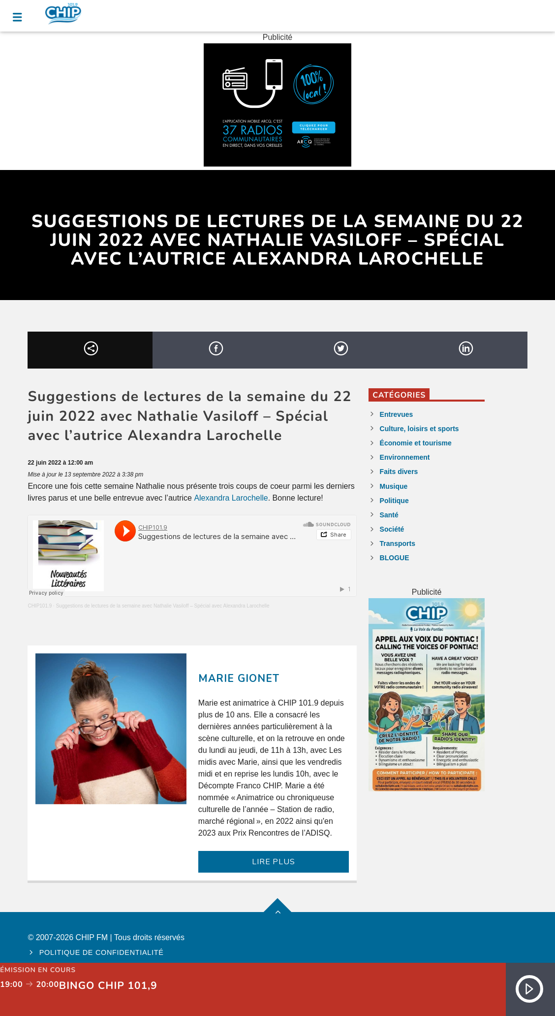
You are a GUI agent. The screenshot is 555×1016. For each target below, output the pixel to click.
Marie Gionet (238, 678)
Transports (397, 543)
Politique (394, 501)
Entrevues (396, 414)
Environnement (405, 457)
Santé (389, 515)
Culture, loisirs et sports (419, 429)
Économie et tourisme (416, 443)
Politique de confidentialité (101, 952)
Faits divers (399, 471)
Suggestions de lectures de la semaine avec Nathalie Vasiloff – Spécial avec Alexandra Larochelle (163, 606)
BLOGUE (394, 558)
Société (392, 529)
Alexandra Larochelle (231, 498)
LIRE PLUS (273, 861)
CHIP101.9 (40, 606)
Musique (394, 486)
